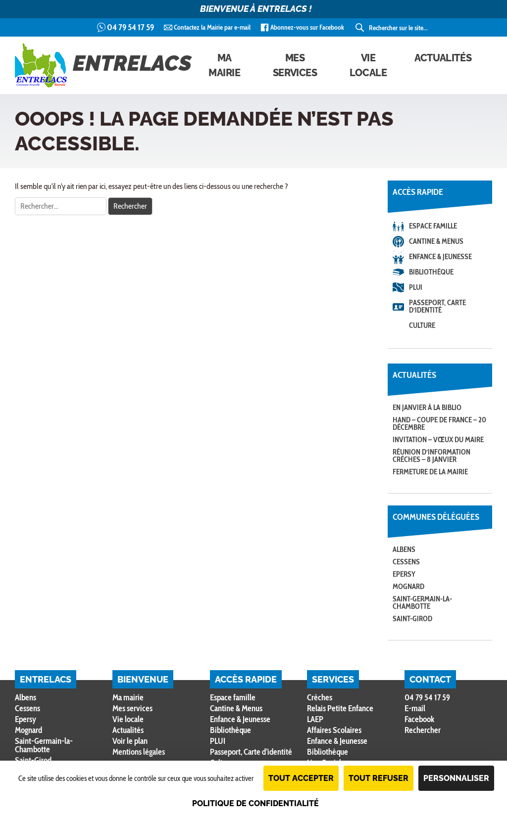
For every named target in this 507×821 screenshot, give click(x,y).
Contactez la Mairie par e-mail (212, 27)
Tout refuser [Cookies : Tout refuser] (378, 778)
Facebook (419, 719)
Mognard (408, 586)
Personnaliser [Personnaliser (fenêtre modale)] (456, 778)
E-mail (415, 708)
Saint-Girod (412, 618)
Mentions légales (138, 752)
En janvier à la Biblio (427, 407)
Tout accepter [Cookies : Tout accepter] (301, 778)
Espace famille (433, 226)
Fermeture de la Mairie (430, 471)
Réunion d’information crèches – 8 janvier (431, 456)
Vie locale (368, 65)
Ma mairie (224, 65)
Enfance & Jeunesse (440, 256)
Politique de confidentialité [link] (255, 803)
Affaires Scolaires (334, 730)
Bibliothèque (431, 272)
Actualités (442, 58)
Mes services (295, 65)
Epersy (404, 574)
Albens (404, 549)
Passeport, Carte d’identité (437, 306)
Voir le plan (130, 741)
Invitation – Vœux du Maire (438, 439)
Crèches (319, 697)
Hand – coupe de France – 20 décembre (439, 423)
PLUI (415, 287)
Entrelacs (103, 65)
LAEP (315, 719)
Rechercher (423, 730)
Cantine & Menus (436, 241)
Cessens (406, 561)
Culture (422, 325)
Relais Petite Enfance (340, 708)
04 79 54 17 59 (130, 27)
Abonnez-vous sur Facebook (307, 27)
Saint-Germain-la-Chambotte (422, 602)
